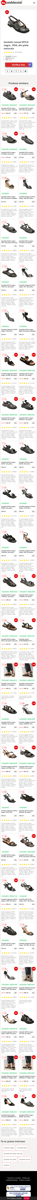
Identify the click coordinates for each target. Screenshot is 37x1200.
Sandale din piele (10, 1159)
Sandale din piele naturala (13, 1154)
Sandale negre (9, 1148)
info (15, 113)
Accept (26, 1198)
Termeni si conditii (14, 1178)
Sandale (6, 1165)
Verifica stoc (22, 65)
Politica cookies (24, 1180)
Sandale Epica (22, 1148)
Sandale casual (24, 1159)
